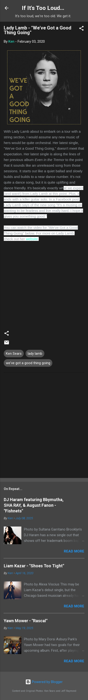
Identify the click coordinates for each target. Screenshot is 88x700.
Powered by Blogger (44, 682)
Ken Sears (14, 353)
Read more (74, 551)
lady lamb (35, 353)
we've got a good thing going (28, 363)
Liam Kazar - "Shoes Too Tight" (34, 565)
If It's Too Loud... (43, 8)
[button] (81, 29)
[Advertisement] (44, 426)
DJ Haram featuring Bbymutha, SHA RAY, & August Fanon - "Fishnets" (34, 505)
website (32, 239)
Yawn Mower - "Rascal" (25, 620)
